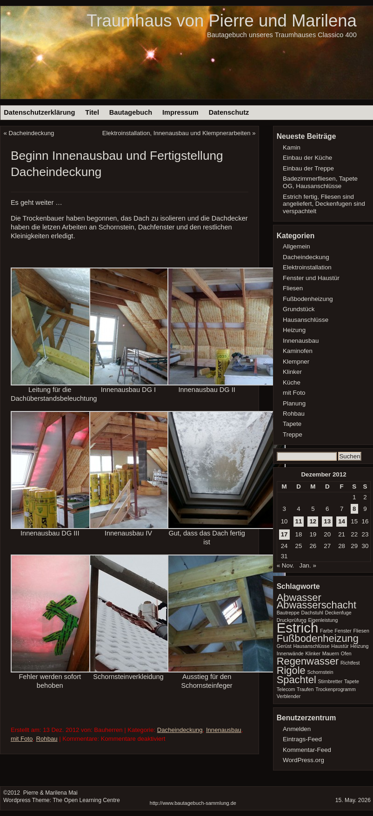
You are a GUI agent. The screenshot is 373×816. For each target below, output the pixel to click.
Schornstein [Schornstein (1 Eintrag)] (320, 672)
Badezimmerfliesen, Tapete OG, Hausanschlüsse (320, 182)
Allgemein (296, 246)
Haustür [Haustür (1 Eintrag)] (339, 646)
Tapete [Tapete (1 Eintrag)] (351, 681)
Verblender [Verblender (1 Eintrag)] (289, 696)
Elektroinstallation (307, 267)
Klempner (296, 361)
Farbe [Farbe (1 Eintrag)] (326, 630)
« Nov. (285, 565)
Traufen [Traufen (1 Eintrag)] (305, 689)
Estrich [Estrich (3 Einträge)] (298, 627)
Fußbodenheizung (308, 298)
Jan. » (307, 565)
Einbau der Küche (307, 157)
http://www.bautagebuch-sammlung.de (193, 803)
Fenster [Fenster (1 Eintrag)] (343, 630)
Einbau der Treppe (308, 168)
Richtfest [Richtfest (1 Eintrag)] (350, 663)
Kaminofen (298, 350)
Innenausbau (223, 729)
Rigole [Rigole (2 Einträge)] (291, 670)
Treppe (292, 434)
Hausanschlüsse (305, 319)
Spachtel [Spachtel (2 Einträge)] (296, 679)
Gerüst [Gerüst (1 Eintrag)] (284, 646)
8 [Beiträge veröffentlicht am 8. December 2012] (354, 508)
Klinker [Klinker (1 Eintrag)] (312, 653)
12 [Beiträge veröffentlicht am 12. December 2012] (312, 521)
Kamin (291, 147)
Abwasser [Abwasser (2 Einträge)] (299, 597)
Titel (92, 112)
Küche (291, 382)
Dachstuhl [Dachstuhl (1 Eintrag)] (312, 612)
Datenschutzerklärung (39, 112)
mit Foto (22, 738)
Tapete (292, 423)
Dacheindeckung (31, 133)
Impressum (180, 112)
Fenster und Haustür (311, 277)
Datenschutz (229, 112)
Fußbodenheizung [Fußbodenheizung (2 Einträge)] (318, 638)
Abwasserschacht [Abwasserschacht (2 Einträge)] (316, 605)
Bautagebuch (130, 112)
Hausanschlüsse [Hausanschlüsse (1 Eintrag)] (311, 646)
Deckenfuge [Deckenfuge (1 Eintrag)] (338, 612)
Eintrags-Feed (302, 739)
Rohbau (47, 738)
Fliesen (293, 288)
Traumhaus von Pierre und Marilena (221, 20)
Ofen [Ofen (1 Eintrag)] (346, 653)
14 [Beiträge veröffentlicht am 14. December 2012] (341, 521)
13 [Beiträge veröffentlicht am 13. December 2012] (327, 521)
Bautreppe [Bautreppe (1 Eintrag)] (288, 612)
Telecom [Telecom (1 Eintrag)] (286, 689)
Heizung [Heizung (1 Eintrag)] (359, 646)
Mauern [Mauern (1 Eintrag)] (330, 653)
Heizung (294, 329)
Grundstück (298, 309)
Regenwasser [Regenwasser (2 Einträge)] (308, 661)
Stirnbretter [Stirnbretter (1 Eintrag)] (330, 681)
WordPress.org (303, 760)
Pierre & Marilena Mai (49, 793)
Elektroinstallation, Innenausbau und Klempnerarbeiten (176, 133)
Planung (294, 403)
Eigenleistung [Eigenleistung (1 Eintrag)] (323, 620)
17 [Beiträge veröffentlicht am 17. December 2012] (284, 534)
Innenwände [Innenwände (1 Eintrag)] (290, 653)
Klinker (292, 371)
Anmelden (297, 728)
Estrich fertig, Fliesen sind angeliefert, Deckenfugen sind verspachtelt (324, 204)
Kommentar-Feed (307, 749)
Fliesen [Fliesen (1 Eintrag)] (361, 630)
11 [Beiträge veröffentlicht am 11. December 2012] (298, 521)
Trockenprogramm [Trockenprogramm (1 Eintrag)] (335, 689)
